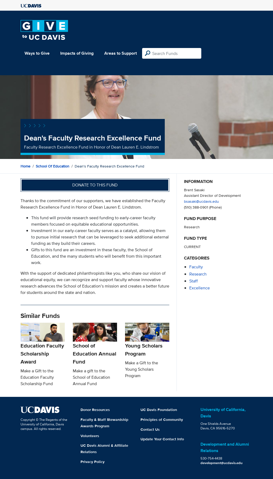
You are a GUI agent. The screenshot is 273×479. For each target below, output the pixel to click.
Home (25, 166)
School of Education (52, 166)
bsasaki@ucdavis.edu (201, 201)
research (198, 274)
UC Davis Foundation (158, 409)
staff (193, 281)
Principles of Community (161, 419)
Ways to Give (37, 53)
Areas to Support (120, 53)
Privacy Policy (93, 461)
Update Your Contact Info (162, 439)
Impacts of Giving (77, 53)
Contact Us (150, 429)
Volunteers (90, 435)
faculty (196, 267)
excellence (199, 288)
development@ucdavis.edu (221, 462)
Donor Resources (95, 409)
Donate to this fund (95, 185)
